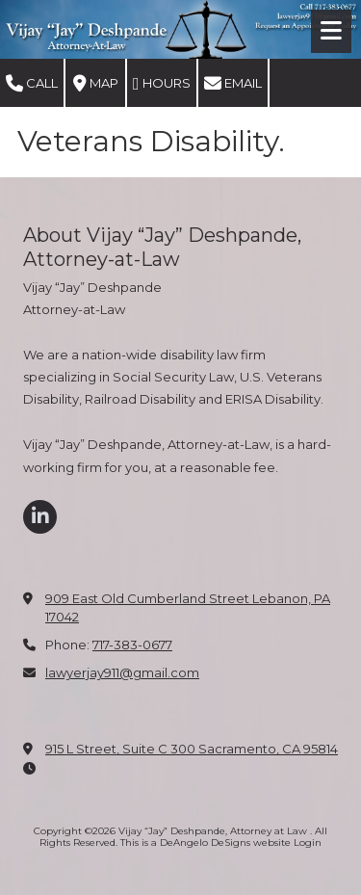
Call (32, 83)
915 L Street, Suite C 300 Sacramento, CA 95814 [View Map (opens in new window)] (191, 748)
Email (233, 83)
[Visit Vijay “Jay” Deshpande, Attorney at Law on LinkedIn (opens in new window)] (40, 517)
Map (95, 83)
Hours (162, 83)
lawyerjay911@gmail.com (122, 672)
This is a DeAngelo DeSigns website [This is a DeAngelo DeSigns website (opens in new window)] (205, 842)
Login (308, 842)
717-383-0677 (132, 644)
